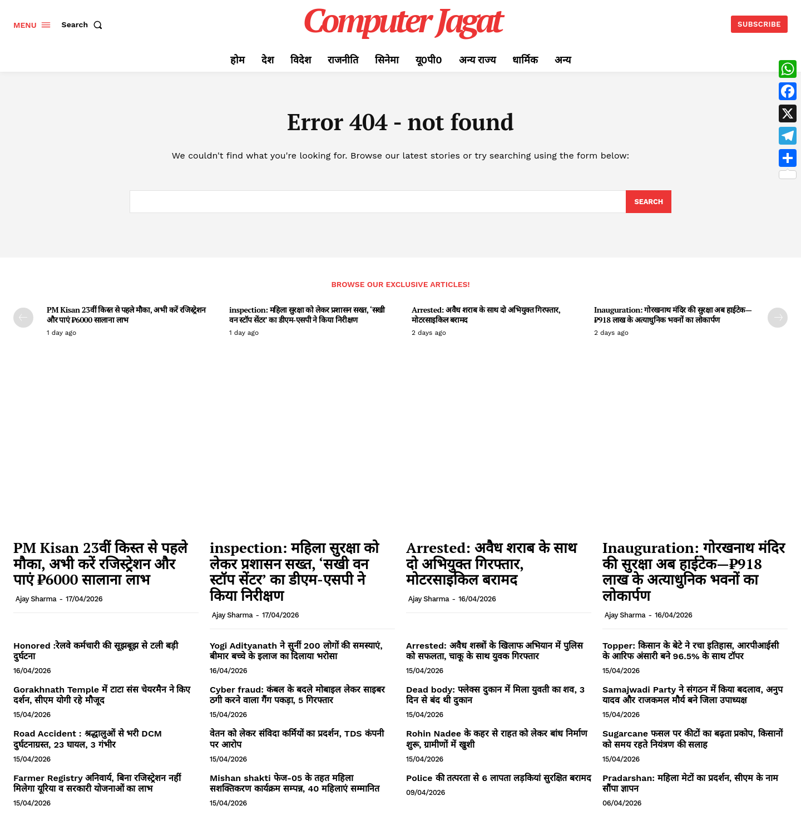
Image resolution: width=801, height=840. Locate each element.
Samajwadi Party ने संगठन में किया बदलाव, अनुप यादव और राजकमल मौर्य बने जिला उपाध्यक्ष (692, 695)
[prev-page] (23, 319)
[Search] (648, 202)
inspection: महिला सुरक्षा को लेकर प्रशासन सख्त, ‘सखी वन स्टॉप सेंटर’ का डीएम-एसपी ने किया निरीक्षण (307, 315)
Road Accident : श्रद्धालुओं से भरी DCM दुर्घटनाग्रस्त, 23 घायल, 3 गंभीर (87, 739)
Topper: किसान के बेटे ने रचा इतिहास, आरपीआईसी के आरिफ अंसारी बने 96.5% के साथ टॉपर (690, 651)
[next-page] (778, 319)
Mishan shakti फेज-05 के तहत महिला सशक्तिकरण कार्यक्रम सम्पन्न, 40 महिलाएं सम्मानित (294, 784)
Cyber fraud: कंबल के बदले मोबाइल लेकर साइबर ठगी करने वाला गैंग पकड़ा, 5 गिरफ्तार (297, 695)
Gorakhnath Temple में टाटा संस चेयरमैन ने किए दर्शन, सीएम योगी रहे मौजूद (101, 695)
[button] (84, 24)
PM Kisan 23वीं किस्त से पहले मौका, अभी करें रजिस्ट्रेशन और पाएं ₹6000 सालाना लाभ (126, 315)
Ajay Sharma (36, 600)
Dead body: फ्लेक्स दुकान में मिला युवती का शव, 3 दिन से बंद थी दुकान (495, 695)
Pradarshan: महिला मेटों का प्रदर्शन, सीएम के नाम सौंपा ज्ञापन (690, 784)
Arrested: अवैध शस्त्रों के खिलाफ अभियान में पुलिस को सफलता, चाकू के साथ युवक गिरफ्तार (494, 651)
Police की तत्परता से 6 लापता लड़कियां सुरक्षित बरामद (498, 779)
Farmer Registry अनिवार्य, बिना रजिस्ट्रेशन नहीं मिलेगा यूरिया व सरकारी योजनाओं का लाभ (97, 784)
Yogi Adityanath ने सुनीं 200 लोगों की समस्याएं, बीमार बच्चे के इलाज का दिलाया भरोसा (296, 651)
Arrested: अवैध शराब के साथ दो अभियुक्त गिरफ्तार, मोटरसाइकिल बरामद (486, 315)
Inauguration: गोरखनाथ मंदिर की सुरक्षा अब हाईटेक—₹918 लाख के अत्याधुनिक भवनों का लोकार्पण (673, 315)
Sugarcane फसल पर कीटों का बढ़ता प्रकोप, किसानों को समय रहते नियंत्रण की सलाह (692, 739)
